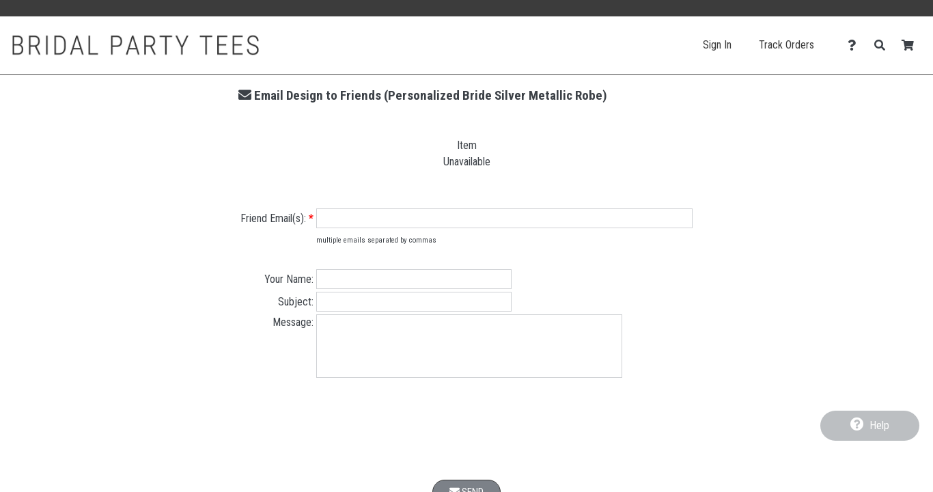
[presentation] (466, 441)
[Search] (883, 45)
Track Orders (786, 44)
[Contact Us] (855, 45)
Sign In (717, 44)
